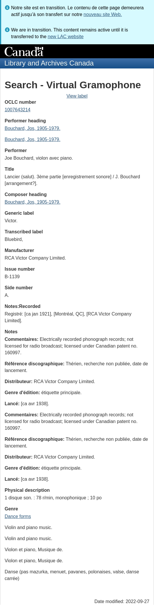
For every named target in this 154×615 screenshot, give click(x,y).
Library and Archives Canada (49, 63)
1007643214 (17, 109)
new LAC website (66, 36)
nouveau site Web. (103, 14)
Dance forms (18, 516)
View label (77, 96)
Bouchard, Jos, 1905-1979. (32, 128)
